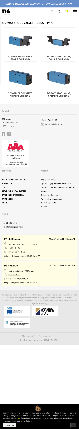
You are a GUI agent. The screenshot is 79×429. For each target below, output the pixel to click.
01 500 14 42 (51, 120)
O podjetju (45, 191)
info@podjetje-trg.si (53, 124)
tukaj (18, 418)
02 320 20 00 (14, 274)
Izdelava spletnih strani (31, 340)
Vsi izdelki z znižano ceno (51, 199)
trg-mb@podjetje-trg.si (18, 278)
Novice (44, 206)
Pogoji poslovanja (48, 179)
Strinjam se (9, 425)
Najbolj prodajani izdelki (51, 195)
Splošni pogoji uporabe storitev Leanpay (58, 187)
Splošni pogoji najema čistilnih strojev (56, 183)
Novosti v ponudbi (48, 203)
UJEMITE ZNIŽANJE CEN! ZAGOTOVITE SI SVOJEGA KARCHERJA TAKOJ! (39, 3)
